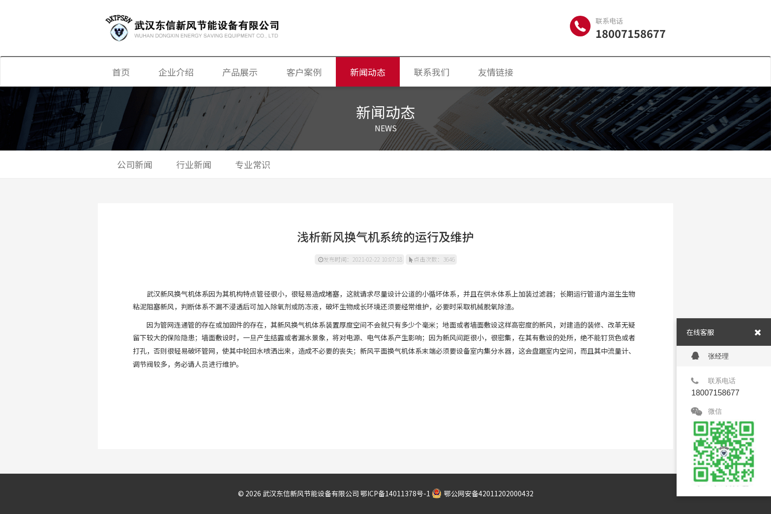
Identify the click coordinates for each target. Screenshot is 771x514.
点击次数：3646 (432, 259)
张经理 (710, 356)
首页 (121, 71)
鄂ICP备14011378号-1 (395, 493)
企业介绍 (176, 71)
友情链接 (495, 71)
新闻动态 (368, 71)
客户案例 (304, 71)
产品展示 (240, 71)
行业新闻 (193, 164)
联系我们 (431, 71)
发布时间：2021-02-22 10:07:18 (360, 259)
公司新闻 (134, 164)
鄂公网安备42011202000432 (483, 493)
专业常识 (252, 164)
